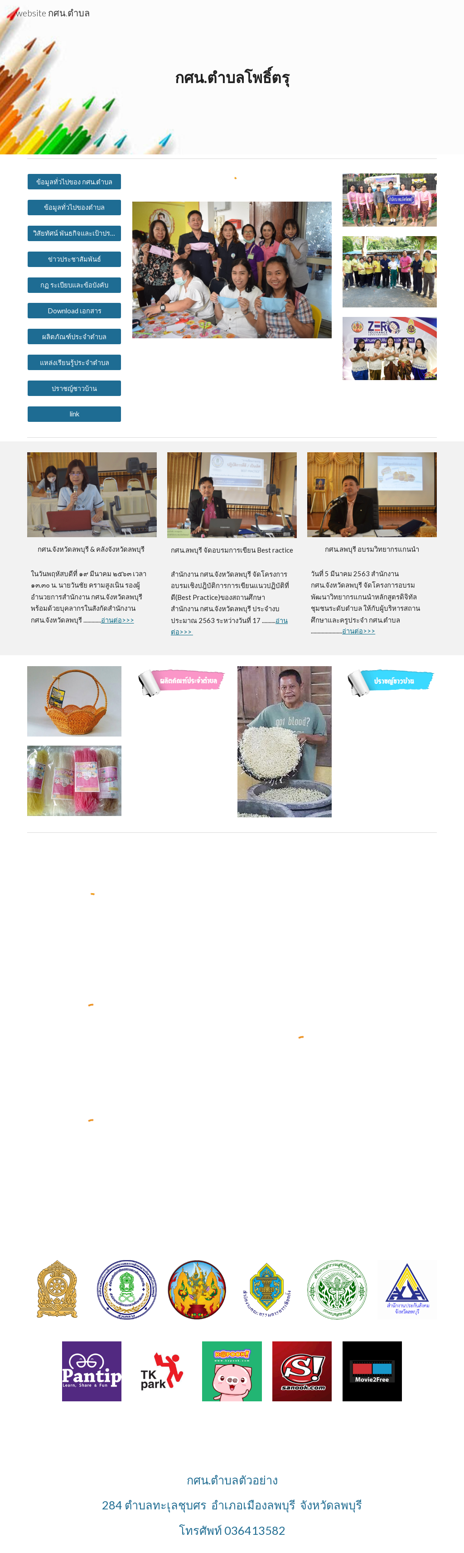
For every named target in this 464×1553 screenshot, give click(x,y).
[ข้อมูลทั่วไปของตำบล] (74, 207)
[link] (74, 414)
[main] (232, 77)
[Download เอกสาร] (74, 310)
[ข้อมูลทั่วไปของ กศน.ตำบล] (74, 181)
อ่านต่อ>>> (117, 620)
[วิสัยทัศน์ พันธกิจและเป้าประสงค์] (74, 233)
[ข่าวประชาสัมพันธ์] (74, 259)
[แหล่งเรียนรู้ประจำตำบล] (74, 362)
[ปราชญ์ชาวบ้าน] (74, 388)
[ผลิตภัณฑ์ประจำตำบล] (74, 336)
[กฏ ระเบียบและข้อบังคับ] (74, 285)
